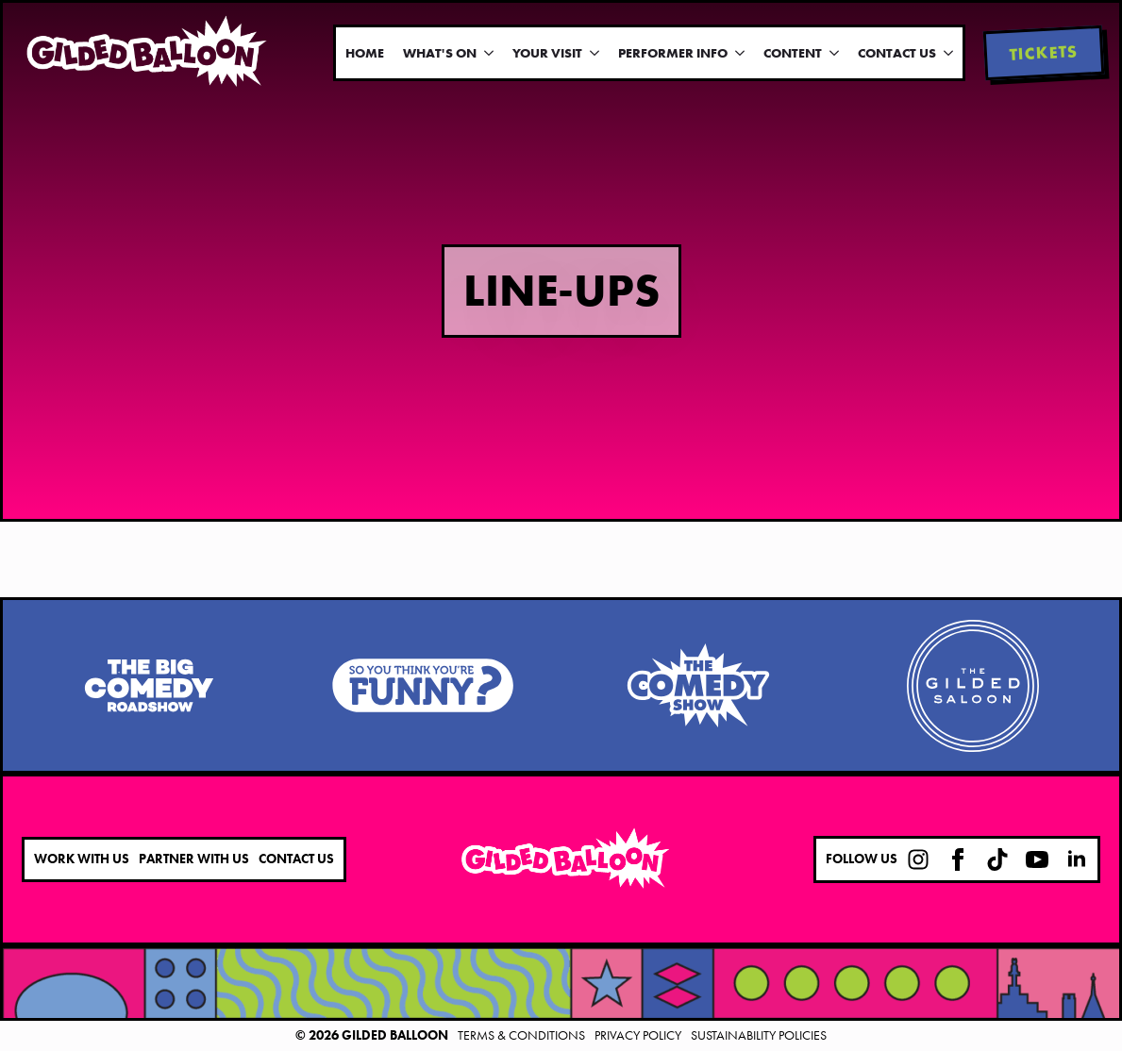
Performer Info (673, 52)
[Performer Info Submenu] (741, 52)
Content (792, 52)
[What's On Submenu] (490, 52)
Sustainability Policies (759, 1034)
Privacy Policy (637, 1034)
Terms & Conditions (521, 1034)
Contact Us (897, 52)
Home (364, 52)
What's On (440, 52)
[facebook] (957, 859)
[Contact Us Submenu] (949, 52)
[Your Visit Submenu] (595, 52)
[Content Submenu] (835, 52)
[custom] (918, 859)
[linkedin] (1076, 859)
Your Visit (547, 52)
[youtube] (1037, 859)
